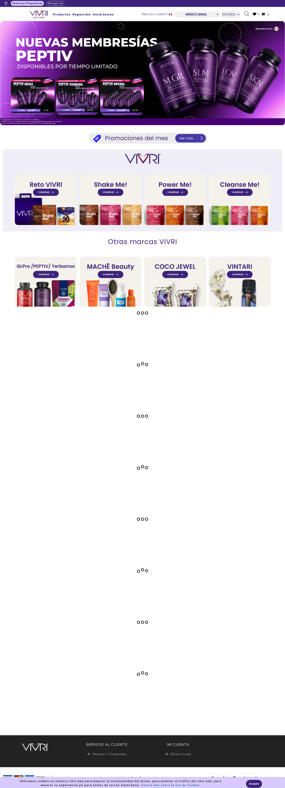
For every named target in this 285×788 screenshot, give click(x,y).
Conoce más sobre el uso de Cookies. (171, 785)
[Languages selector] (230, 14)
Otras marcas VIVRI (142, 241)
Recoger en (55, 3)
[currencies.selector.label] (197, 14)
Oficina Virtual (178, 754)
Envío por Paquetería (27, 3)
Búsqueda (248, 14)
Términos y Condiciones (107, 754)
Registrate (81, 14)
